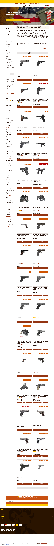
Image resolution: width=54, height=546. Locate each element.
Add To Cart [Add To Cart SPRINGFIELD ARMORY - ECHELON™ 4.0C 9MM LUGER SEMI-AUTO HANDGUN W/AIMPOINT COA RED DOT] (24, 495)
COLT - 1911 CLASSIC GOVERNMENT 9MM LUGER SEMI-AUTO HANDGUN (24, 460)
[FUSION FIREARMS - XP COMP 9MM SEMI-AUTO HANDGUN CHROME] (40, 340)
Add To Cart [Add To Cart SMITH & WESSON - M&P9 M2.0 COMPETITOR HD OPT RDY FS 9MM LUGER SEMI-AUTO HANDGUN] (24, 80)
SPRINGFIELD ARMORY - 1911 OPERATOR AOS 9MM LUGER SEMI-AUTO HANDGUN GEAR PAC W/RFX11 (24, 350)
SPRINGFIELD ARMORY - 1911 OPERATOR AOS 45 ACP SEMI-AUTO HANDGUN (40, 405)
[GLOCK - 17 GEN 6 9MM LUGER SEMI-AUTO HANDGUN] (40, 312)
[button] (6, 5)
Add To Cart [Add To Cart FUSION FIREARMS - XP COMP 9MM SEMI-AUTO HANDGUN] (40, 80)
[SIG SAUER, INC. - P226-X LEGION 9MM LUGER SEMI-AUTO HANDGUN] (40, 258)
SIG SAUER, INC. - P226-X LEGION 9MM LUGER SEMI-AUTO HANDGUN (40, 267)
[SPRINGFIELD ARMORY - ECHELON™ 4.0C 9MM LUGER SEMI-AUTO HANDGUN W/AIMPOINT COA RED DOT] (24, 478)
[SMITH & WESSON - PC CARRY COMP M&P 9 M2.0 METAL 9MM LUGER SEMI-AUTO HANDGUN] (24, 423)
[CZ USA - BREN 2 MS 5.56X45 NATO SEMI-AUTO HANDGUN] (40, 146)
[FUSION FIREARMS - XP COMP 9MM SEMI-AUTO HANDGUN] (40, 63)
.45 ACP (25, 36)
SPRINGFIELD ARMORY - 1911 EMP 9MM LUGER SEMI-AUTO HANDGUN (23, 378)
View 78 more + (8, 114)
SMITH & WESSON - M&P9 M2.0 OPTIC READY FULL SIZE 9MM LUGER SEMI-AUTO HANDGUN (40, 295)
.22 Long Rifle (22, 37)
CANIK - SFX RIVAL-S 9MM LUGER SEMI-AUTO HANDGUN (40, 460)
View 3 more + (8, 103)
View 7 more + (8, 216)
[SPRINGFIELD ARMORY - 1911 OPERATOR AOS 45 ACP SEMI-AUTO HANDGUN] (40, 396)
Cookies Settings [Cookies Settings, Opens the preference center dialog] (37, 543)
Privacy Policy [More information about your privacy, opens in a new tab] (6, 544)
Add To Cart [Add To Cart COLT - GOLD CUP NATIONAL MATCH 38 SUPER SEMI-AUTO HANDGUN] (24, 274)
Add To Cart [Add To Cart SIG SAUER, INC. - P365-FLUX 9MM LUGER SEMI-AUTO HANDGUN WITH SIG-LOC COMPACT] (40, 191)
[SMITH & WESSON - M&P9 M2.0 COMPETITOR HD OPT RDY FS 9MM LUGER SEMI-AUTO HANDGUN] (24, 63)
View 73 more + (8, 137)
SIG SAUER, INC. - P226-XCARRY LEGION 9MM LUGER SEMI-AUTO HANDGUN (40, 240)
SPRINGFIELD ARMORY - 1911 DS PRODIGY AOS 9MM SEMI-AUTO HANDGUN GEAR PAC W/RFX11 (40, 212)
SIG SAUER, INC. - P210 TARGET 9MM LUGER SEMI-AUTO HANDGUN (24, 128)
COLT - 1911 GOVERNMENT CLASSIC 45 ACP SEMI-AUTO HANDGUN (23, 240)
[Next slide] (52, 16)
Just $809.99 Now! (18, 20)
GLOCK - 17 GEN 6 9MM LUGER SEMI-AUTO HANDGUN (40, 322)
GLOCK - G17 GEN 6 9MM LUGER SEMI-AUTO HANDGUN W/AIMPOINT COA (40, 128)
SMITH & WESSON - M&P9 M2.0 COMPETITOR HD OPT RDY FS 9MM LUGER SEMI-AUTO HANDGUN (24, 73)
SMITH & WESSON (34, 42)
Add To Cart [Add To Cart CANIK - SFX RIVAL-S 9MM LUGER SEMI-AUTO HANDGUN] (40, 467)
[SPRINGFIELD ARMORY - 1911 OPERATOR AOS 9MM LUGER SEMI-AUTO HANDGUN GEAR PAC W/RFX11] (24, 340)
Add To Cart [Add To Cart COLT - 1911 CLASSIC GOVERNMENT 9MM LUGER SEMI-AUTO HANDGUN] (24, 467)
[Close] (53, 544)
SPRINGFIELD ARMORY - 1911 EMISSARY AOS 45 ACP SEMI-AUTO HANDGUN (23, 322)
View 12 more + (8, 158)
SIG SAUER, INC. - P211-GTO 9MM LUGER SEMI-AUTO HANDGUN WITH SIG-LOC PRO (40, 101)
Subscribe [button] (27, 516)
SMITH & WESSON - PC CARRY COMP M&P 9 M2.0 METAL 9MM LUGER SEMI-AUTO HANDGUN (24, 433)
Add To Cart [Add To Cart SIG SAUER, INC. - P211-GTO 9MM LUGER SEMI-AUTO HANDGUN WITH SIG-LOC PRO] (40, 108)
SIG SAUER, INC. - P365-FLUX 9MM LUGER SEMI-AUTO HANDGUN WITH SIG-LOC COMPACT (40, 184)
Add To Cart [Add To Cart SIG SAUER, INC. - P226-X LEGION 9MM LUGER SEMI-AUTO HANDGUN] (40, 274)
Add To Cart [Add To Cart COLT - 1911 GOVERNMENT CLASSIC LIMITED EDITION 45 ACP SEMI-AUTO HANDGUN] (24, 108)
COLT (17, 43)
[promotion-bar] (27, 1)
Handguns (18, 44)
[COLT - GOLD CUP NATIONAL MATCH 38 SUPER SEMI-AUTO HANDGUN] (24, 258)
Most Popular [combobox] (44, 48)
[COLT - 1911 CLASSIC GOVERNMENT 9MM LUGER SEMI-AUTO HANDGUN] (24, 450)
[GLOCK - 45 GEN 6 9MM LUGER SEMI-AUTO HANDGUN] (24, 285)
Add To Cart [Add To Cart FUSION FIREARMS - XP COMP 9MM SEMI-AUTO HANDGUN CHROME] (40, 357)
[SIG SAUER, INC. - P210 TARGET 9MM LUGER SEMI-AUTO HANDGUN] (24, 119)
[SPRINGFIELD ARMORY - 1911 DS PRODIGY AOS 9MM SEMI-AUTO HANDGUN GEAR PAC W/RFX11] (40, 202)
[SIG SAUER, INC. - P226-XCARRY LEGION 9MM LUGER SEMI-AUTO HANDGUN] (40, 230)
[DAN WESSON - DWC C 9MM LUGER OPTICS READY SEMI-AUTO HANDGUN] (24, 146)
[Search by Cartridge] (10, 118)
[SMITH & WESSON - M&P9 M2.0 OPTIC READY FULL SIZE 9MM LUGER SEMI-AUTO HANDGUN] (40, 285)
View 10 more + (8, 195)
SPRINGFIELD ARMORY (41, 42)
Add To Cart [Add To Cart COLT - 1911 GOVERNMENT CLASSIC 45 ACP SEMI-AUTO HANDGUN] (24, 247)
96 (37, 52)
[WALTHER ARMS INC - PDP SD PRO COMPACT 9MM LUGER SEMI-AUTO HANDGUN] (40, 478)
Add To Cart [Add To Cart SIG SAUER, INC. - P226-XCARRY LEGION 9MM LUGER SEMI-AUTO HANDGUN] (40, 247)
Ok (44, 543)
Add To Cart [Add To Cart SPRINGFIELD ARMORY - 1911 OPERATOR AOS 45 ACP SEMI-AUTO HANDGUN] (40, 412)
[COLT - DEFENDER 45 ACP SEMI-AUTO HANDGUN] (40, 423)
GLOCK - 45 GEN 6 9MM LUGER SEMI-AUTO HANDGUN (23, 295)
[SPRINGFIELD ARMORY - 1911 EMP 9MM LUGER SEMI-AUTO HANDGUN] (24, 368)
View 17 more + (8, 127)
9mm (22, 35)
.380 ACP (18, 38)
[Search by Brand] (10, 79)
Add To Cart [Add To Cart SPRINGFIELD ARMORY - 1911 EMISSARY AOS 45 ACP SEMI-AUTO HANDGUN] (24, 329)
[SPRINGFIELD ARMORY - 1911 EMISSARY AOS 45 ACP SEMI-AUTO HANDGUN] (24, 312)
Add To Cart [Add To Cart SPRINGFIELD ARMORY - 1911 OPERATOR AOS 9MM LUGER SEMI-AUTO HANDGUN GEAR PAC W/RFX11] (24, 357)
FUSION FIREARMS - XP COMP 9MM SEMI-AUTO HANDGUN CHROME (40, 350)
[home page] (27, 6)
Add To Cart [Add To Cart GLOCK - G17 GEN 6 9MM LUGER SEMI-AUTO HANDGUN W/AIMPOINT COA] (40, 135)
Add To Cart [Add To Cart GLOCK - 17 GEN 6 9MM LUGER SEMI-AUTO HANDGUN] (40, 329)
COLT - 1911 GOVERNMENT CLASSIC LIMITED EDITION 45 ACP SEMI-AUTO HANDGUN (23, 101)
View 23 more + (8, 90)
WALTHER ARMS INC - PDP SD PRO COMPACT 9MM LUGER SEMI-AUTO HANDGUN (39, 488)
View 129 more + (8, 168)
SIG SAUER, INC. (28, 42)
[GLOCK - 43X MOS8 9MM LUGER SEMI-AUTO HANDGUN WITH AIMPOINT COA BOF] (24, 173)
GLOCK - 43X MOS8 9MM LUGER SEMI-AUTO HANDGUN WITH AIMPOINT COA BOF (24, 183)
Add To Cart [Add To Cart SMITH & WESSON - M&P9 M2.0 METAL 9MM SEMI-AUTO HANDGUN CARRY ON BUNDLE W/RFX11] (24, 219)
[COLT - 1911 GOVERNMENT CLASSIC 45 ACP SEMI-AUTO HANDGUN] (24, 230)
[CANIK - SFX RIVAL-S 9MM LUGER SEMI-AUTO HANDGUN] (40, 450)
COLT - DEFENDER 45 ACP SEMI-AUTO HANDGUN (40, 433)
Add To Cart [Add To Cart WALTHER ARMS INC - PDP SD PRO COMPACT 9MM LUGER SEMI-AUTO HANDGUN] (40, 495)
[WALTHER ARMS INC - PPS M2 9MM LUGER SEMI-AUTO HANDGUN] (40, 368)
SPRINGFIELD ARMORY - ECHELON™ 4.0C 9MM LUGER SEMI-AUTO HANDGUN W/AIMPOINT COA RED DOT (23, 488)
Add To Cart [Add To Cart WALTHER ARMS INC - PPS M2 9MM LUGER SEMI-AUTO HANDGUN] (40, 385)
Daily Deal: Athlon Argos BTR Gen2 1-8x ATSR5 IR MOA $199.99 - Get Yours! (27, 3)
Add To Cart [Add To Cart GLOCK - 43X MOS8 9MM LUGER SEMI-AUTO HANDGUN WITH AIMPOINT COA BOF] (24, 191)
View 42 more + (8, 179)
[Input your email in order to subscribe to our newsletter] (27, 513)
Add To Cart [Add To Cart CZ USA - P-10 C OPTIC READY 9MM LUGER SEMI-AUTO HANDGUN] (24, 412)
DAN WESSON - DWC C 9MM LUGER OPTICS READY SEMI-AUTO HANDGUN (23, 156)
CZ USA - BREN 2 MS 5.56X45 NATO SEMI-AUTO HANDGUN (39, 156)
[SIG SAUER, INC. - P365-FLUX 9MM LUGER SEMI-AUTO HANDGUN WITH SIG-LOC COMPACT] (40, 173)
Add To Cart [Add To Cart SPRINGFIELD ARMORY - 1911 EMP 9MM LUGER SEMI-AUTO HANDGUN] (24, 385)
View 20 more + (8, 148)
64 (35, 52)
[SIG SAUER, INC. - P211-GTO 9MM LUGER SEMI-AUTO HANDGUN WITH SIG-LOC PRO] (40, 91)
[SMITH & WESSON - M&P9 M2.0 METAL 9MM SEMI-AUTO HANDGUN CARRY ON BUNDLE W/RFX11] (24, 202)
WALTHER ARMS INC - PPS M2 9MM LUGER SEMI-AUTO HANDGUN (39, 378)
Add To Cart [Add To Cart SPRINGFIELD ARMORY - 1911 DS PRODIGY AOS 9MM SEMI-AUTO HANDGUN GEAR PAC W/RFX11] (40, 219)
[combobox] (8, 74)
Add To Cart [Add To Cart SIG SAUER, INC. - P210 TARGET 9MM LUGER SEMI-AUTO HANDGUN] (24, 135)
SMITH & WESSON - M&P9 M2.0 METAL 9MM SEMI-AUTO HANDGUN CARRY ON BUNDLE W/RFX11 (24, 212)
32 (33, 52)
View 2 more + (8, 226)
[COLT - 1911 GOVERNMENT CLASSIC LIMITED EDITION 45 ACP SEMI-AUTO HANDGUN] (24, 91)
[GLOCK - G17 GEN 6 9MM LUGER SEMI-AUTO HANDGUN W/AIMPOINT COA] (40, 119)
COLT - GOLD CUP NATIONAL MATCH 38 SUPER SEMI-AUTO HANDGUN (23, 267)
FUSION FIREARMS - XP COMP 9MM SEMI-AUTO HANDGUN (40, 72)
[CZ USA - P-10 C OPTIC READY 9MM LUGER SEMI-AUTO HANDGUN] (24, 396)
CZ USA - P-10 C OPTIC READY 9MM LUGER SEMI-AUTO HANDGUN (23, 405)
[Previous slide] (1, 16)
